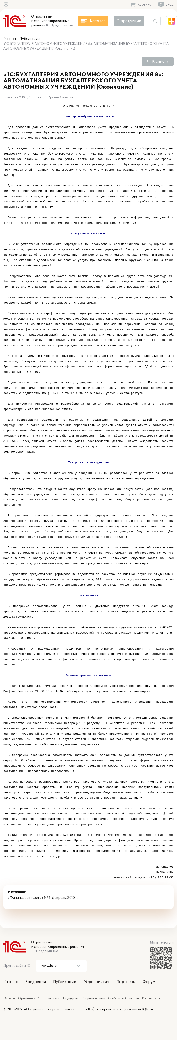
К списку (160, 61)
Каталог (10, 982)
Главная (9, 39)
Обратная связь (94, 998)
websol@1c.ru (142, 1009)
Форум (149, 982)
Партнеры (126, 982)
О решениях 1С (28, 998)
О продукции (129, 21)
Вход (169, 4)
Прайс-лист (51, 998)
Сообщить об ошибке (123, 998)
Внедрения (35, 982)
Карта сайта (151, 998)
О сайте (9, 998)
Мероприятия (96, 982)
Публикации (29, 39)
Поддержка (71, 998)
